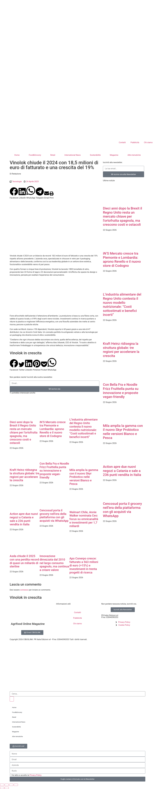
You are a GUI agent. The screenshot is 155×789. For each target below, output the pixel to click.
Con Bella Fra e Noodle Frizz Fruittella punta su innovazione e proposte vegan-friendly (54, 470)
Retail (52, 155)
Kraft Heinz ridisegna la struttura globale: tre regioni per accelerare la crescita (24, 475)
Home (16, 155)
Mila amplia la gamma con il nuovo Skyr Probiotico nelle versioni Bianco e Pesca (83, 477)
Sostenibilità (95, 155)
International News (72, 155)
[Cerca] (12, 698)
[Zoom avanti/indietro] (2, 785)
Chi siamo (148, 142)
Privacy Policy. (36, 775)
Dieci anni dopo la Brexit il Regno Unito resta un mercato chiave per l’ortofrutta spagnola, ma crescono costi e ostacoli (23, 432)
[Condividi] (11, 785)
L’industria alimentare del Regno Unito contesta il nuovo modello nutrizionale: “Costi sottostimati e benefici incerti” (83, 428)
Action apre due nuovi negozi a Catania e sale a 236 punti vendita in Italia (24, 519)
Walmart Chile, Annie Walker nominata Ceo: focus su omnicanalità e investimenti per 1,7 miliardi (83, 519)
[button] (14, 193)
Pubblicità (135, 142)
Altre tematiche (134, 155)
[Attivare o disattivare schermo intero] (7, 785)
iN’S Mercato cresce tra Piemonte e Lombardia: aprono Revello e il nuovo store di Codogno (53, 429)
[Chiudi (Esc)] (16, 785)
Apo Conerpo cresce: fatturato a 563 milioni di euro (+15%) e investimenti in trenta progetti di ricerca (83, 565)
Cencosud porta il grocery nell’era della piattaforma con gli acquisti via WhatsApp (54, 515)
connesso (24, 590)
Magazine (114, 155)
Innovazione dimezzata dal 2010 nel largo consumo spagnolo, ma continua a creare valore (54, 563)
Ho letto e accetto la (27, 775)
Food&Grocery (35, 155)
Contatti (122, 142)
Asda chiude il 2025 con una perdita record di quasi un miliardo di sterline (24, 561)
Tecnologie (17, 181)
